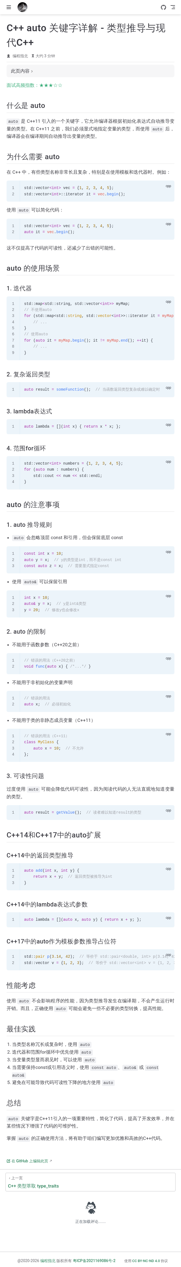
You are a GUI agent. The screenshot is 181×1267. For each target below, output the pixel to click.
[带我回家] (24, 7)
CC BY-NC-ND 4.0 (146, 1258)
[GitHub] (163, 7)
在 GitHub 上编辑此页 (27, 1158)
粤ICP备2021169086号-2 (94, 1258)
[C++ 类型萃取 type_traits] (90, 1179)
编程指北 (20, 56)
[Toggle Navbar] (173, 7)
